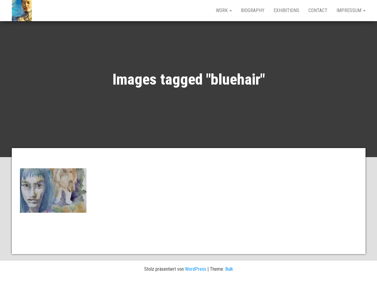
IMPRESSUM (351, 10)
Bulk (229, 269)
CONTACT (317, 10)
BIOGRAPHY (253, 10)
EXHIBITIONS (286, 10)
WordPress (195, 269)
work (224, 10)
